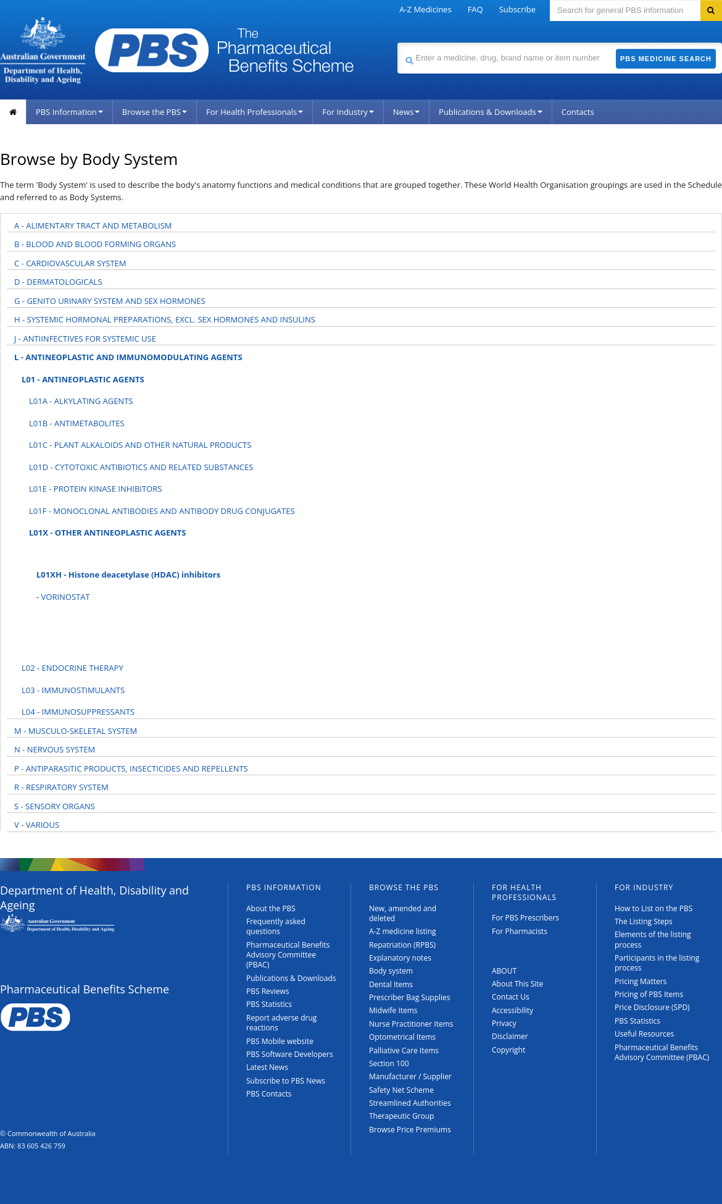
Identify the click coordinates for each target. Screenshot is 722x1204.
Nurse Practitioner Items (411, 1024)
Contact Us (510, 996)
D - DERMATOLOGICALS (58, 281)
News (406, 111)
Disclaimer (510, 1036)
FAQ (475, 9)
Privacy (504, 1023)
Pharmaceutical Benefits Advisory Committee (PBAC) (288, 955)
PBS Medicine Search (666, 58)
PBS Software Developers (289, 1054)
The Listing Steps (644, 921)
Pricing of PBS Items (649, 994)
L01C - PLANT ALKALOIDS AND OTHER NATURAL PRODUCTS (140, 444)
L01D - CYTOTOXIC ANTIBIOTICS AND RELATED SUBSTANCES (141, 467)
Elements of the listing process (653, 939)
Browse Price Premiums (410, 1129)
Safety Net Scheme (401, 1090)
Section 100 (389, 1063)
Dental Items (391, 984)
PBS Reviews (267, 991)
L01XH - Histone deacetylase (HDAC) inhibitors (128, 574)
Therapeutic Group (401, 1116)
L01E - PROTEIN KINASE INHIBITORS (95, 488)
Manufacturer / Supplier (410, 1076)
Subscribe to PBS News (285, 1081)
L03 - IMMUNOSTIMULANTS (73, 690)
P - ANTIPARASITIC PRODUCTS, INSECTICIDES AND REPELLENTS (131, 768)
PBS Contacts (269, 1093)
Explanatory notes (400, 958)
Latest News (267, 1067)
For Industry (347, 111)
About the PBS (271, 908)
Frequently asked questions (275, 926)
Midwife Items (393, 1010)
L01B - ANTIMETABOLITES (77, 423)
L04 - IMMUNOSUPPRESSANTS (78, 711)
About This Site (517, 984)
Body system (391, 971)
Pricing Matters (640, 981)
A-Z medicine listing (402, 931)
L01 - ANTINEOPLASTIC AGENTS (83, 379)
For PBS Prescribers (525, 917)
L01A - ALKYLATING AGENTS (81, 400)
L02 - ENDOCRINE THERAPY (72, 667)
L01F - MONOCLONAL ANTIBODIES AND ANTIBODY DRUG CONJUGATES (162, 510)
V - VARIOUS (36, 824)
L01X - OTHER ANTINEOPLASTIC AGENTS (107, 532)
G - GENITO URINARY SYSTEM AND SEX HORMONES (109, 300)
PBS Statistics (269, 1004)
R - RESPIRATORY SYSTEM (61, 787)
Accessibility (512, 1010)
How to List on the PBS (653, 908)
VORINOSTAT (65, 596)
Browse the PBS (154, 111)
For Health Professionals (254, 111)
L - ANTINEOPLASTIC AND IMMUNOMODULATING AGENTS (128, 357)
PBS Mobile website (279, 1041)
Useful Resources (644, 1034)
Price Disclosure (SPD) (652, 1007)
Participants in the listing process (657, 963)
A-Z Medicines (425, 9)
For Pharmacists (519, 931)
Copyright (508, 1050)
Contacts (578, 111)
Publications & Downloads (490, 111)
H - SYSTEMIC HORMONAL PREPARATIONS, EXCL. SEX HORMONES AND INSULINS (164, 319)
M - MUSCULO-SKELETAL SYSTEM (75, 730)
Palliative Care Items (404, 1050)
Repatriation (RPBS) (402, 945)
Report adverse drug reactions (281, 1022)
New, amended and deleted (402, 913)
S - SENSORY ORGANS (54, 806)
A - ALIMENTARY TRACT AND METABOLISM (93, 225)
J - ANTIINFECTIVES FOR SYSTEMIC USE (85, 338)
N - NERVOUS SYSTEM (54, 749)
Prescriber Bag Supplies (409, 997)
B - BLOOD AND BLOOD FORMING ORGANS (95, 244)
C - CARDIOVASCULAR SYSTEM (70, 263)
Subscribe (517, 9)
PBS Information (69, 111)
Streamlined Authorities (409, 1103)
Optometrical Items (402, 1037)
